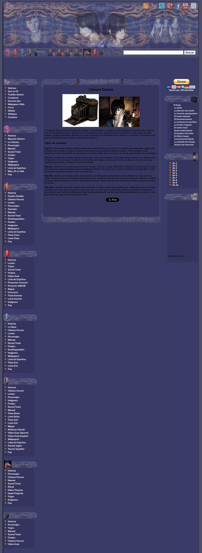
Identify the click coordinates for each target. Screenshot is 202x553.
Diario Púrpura (15, 490)
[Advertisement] (101, 67)
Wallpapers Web (16, 104)
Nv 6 (175, 175)
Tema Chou (13, 235)
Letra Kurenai (15, 299)
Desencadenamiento (183, 131)
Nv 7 (175, 178)
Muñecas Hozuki (16, 429)
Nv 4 (175, 170)
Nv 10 (175, 185)
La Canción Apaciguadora (185, 114)
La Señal (178, 108)
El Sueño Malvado (182, 116)
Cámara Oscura (16, 199)
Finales (11, 155)
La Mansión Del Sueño (184, 111)
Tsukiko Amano (16, 94)
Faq (10, 174)
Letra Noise (14, 416)
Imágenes (13, 161)
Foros (11, 107)
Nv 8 (175, 180)
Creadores (13, 98)
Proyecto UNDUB (16, 286)
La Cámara (13, 142)
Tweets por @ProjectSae (181, 90)
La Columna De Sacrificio (185, 122)
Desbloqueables (16, 219)
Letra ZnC (13, 423)
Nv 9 (175, 182)
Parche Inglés (15, 446)
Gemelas (12, 209)
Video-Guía (13, 276)
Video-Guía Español (18, 436)
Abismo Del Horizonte (184, 145)
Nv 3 (175, 168)
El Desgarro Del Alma (183, 133)
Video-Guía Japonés (18, 433)
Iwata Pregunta (15, 493)
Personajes (13, 145)
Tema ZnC (13, 420)
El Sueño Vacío (181, 128)
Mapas (11, 289)
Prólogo (177, 105)
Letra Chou (13, 238)
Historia (12, 135)
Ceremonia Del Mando (184, 139)
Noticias (12, 88)
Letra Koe (13, 366)
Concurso (13, 292)
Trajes (11, 158)
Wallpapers (13, 165)
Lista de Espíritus (17, 168)
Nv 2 (175, 165)
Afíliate (11, 111)
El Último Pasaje (181, 136)
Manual (11, 148)
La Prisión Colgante (183, 125)
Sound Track (14, 152)
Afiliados (12, 114)
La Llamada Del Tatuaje (184, 142)
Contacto (12, 117)
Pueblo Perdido (16, 196)
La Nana (12, 327)
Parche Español (16, 449)
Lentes (11, 202)
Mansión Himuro (16, 139)
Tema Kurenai (15, 295)
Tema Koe (13, 362)
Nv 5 (175, 173)
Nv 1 (175, 163)
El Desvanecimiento (183, 119)
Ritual (11, 487)
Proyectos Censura (17, 282)
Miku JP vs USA (16, 171)
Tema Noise (14, 413)
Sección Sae (14, 101)
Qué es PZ (13, 91)
